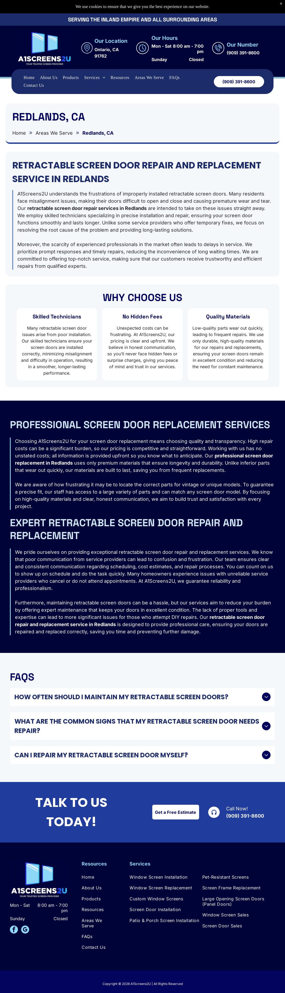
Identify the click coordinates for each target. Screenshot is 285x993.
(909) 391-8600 (245, 816)
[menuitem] (29, 64)
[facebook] (14, 930)
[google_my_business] (25, 930)
